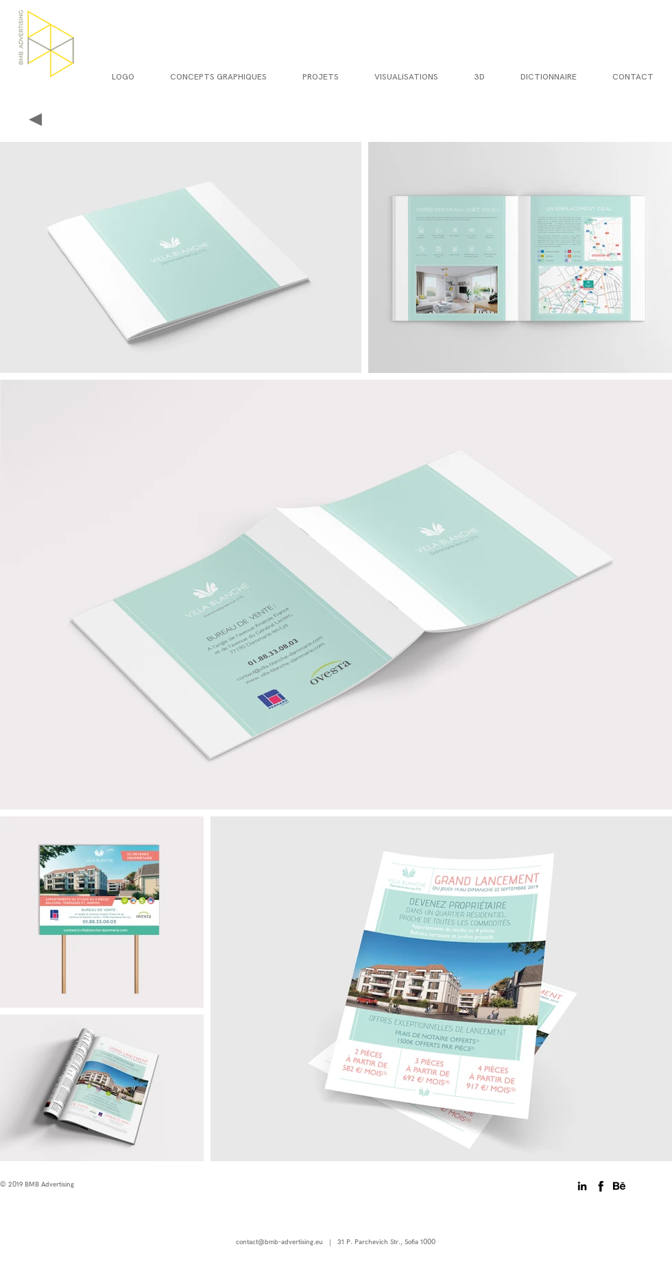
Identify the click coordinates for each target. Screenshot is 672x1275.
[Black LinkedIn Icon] (582, 1186)
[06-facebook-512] (601, 1186)
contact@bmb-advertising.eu (279, 1242)
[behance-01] (619, 1186)
